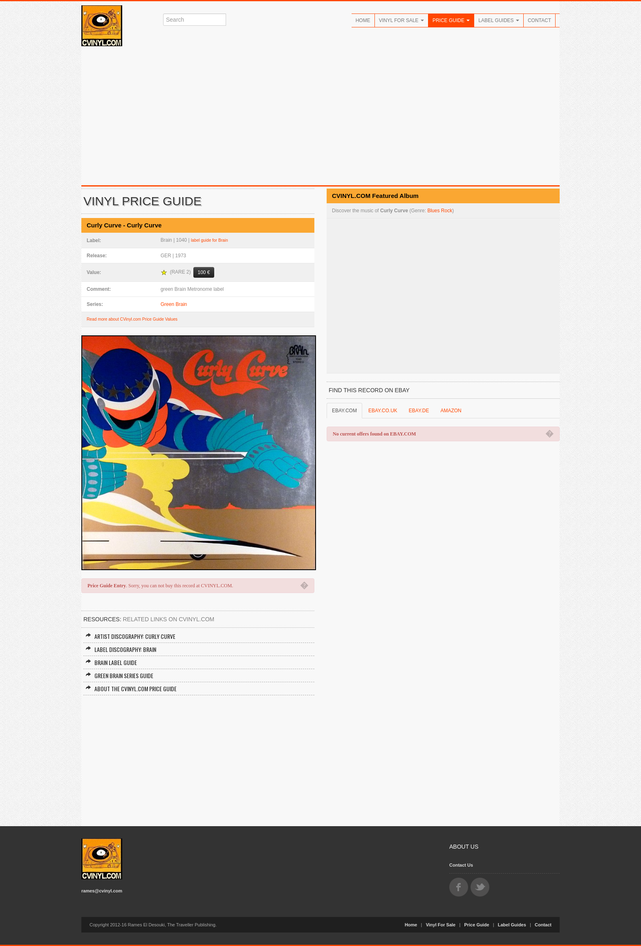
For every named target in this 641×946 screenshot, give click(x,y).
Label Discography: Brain (120, 649)
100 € (203, 272)
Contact (539, 20)
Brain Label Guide (111, 662)
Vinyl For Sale (401, 20)
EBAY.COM (344, 410)
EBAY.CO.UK (382, 410)
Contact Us (461, 865)
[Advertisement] (320, 115)
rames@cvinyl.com (101, 890)
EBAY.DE (419, 410)
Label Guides (498, 20)
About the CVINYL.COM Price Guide (131, 688)
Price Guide (451, 20)
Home (363, 20)
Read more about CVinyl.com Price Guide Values (132, 319)
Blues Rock (439, 210)
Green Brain (174, 304)
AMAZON (450, 410)
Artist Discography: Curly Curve (130, 636)
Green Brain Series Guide (119, 675)
